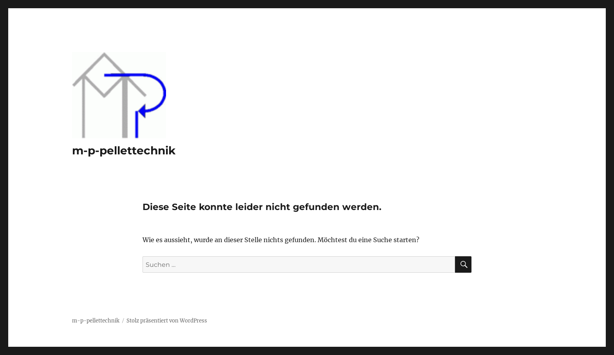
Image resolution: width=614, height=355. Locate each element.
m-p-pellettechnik (123, 150)
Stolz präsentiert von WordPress (166, 320)
